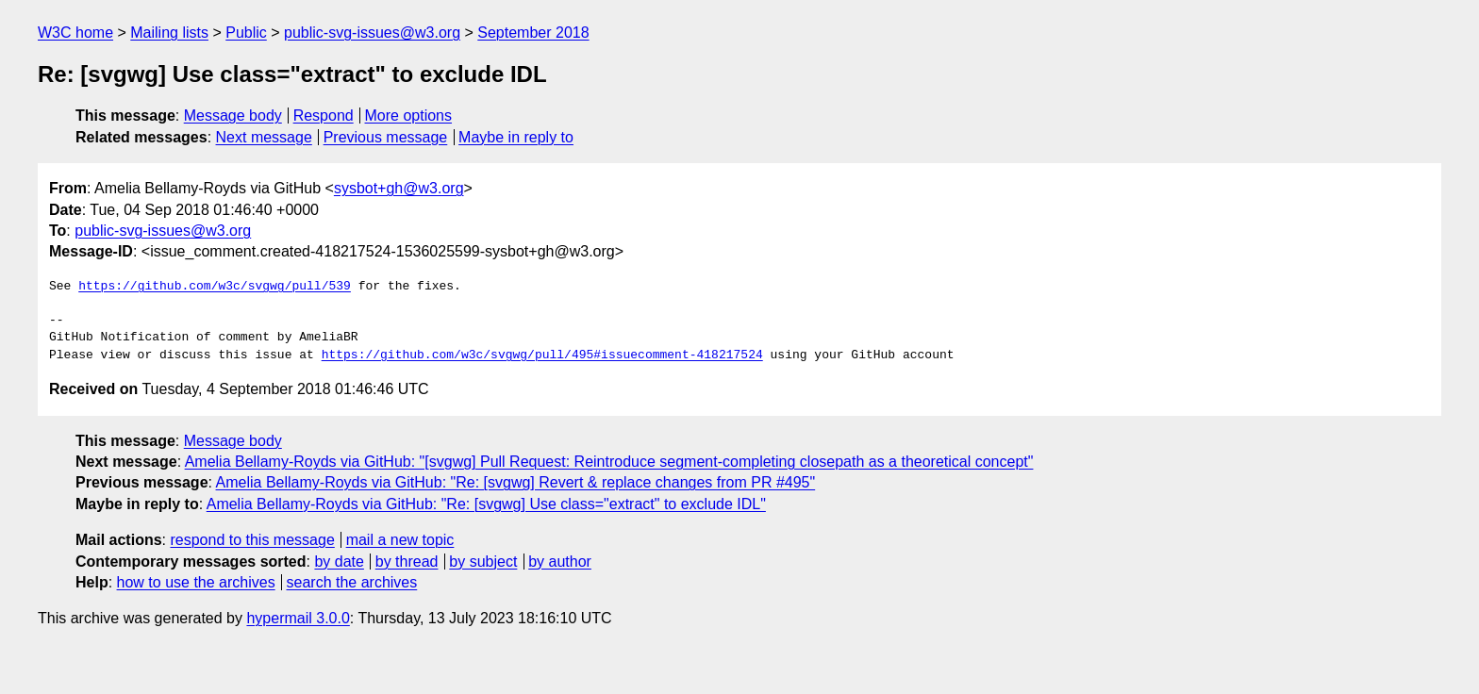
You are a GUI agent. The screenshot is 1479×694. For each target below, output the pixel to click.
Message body (233, 115)
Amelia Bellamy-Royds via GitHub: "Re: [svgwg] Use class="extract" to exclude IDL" (486, 504)
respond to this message (252, 540)
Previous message (386, 137)
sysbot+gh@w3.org (399, 188)
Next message (264, 137)
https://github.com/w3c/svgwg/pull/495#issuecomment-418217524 (542, 355)
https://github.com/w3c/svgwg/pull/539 (214, 286)
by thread (407, 562)
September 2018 (533, 33)
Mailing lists (169, 33)
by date (338, 562)
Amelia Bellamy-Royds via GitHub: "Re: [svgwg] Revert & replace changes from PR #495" (516, 482)
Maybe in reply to (515, 137)
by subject (483, 562)
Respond (323, 115)
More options (409, 115)
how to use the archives (196, 582)
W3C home (75, 33)
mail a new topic (400, 540)
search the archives (352, 582)
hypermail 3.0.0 (297, 618)
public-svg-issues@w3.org (372, 33)
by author (559, 562)
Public (246, 33)
